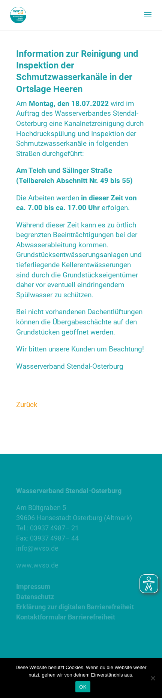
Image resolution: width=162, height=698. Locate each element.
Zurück (27, 404)
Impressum (33, 586)
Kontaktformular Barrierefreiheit (65, 617)
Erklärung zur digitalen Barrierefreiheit (75, 607)
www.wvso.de (37, 565)
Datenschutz (35, 597)
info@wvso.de (37, 548)
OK (82, 687)
